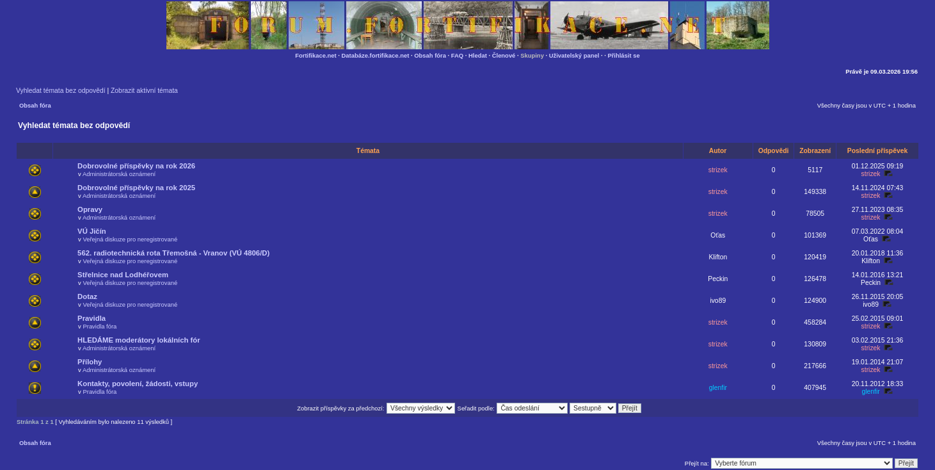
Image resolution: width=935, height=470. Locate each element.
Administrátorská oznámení (119, 173)
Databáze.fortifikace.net (376, 55)
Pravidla (91, 318)
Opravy (89, 209)
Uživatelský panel (574, 55)
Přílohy (89, 362)
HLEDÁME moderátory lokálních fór (138, 340)
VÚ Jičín (91, 231)
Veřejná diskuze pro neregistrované (130, 239)
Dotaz (87, 296)
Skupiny (532, 55)
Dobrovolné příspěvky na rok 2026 (136, 166)
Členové (504, 55)
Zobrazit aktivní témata (144, 90)
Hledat (477, 55)
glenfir (718, 387)
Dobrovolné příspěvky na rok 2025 (136, 187)
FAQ (457, 55)
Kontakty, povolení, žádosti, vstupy (137, 383)
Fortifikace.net (315, 55)
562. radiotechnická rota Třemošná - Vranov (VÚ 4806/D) (173, 253)
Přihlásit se (623, 55)
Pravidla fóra (99, 326)
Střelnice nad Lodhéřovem (122, 275)
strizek (718, 170)
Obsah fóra (430, 55)
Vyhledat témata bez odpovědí (61, 90)
